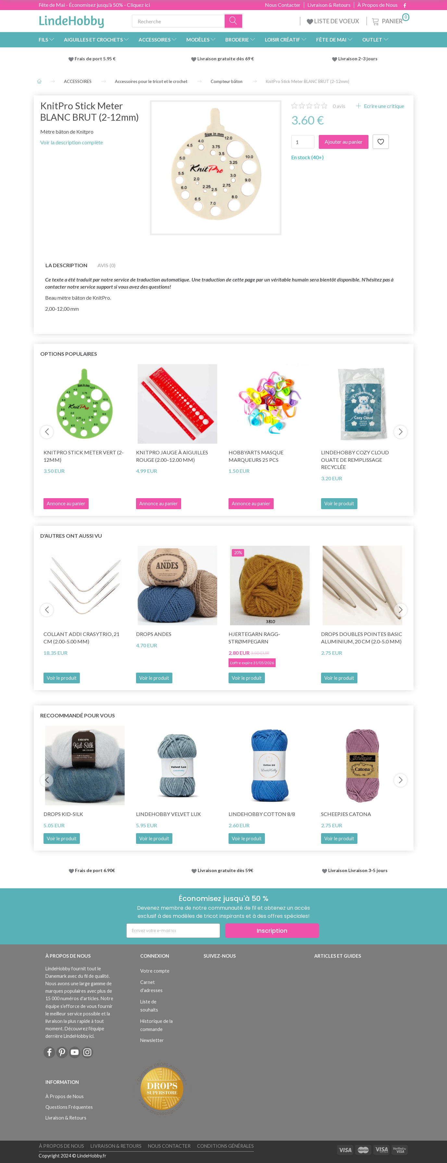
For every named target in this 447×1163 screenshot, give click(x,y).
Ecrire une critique (383, 106)
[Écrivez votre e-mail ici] (173, 930)
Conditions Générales (225, 1146)
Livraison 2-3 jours (358, 58)
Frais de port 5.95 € (95, 58)
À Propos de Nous (377, 5)
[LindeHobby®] (71, 20)
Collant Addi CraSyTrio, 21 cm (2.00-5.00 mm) (81, 637)
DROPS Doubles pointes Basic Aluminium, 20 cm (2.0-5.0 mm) (361, 637)
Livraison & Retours (329, 5)
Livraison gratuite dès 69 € (226, 58)
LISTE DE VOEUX (333, 21)
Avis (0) (106, 265)
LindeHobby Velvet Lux (168, 814)
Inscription (272, 931)
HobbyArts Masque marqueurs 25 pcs (256, 456)
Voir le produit (339, 503)
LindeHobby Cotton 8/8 (262, 814)
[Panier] (390, 20)
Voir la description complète (71, 142)
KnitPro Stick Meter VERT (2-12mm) (83, 456)
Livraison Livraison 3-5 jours (358, 870)
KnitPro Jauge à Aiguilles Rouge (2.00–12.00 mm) (172, 456)
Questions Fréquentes (69, 1107)
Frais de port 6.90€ (95, 870)
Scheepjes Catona (346, 814)
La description (66, 265)
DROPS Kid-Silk (63, 814)
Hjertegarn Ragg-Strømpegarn (254, 637)
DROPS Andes (153, 634)
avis (339, 106)
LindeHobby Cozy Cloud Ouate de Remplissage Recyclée (355, 459)
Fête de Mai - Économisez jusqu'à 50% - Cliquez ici (94, 5)
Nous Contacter (283, 5)
